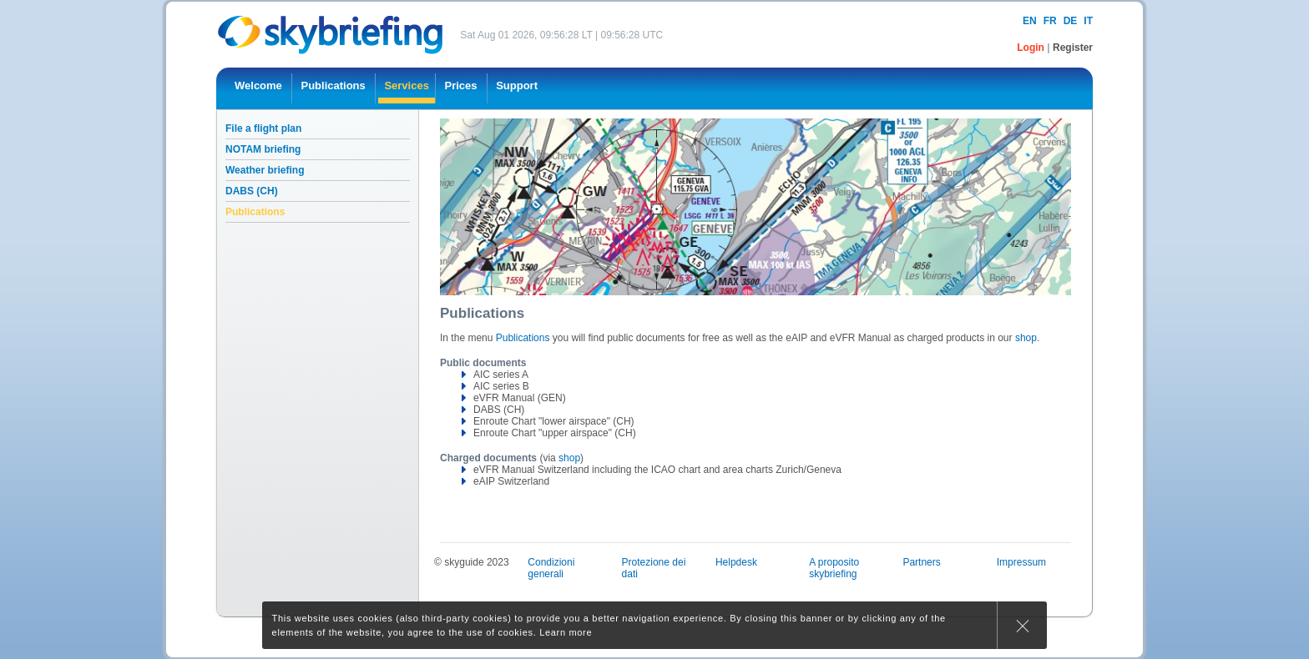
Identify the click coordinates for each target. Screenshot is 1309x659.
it (1088, 21)
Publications (255, 212)
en (1030, 21)
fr (1050, 21)
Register (1073, 47)
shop (1026, 338)
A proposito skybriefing (834, 568)
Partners (921, 562)
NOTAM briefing (263, 149)
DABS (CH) (251, 191)
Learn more (565, 632)
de (1071, 21)
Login (1032, 47)
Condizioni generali (551, 568)
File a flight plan (263, 128)
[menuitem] (258, 88)
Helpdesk (736, 562)
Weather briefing (264, 170)
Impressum (1021, 562)
